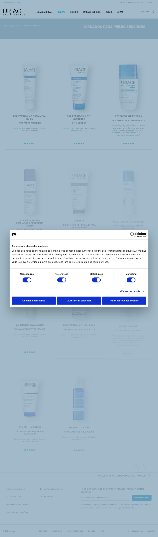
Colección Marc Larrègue (17, 512)
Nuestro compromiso (15, 489)
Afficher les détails (129, 291)
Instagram (46, 497)
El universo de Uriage (12, 2)
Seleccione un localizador (141, 531)
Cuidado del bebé (92, 12)
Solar (109, 12)
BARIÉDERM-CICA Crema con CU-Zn (29, 117)
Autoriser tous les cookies (124, 300)
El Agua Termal (44, 12)
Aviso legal (57, 531)
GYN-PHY (79, 222)
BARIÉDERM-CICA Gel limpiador (79, 117)
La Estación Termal (14, 497)
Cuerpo (61, 12)
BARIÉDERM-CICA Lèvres (29, 327)
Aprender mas (128, 508)
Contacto (151, 2)
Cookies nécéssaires (33, 300)
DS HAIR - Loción (79, 429)
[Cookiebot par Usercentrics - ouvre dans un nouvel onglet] (132, 234)
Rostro (74, 12)
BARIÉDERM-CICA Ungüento (79, 327)
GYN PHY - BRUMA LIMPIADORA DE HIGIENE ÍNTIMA (29, 225)
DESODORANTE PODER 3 (128, 116)
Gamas (120, 12)
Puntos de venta (136, 2)
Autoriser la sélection (79, 300)
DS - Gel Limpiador (29, 429)
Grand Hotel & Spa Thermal (17, 504)
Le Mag (122, 2)
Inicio (5, 26)
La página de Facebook (51, 489)
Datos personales (75, 531)
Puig (102, 531)
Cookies (91, 531)
